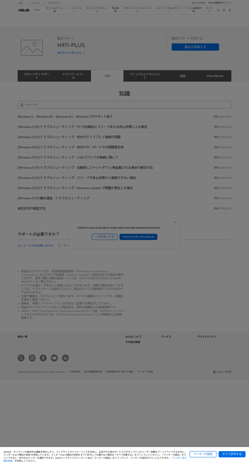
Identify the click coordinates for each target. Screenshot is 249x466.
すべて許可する (232, 454)
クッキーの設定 (203, 454)
